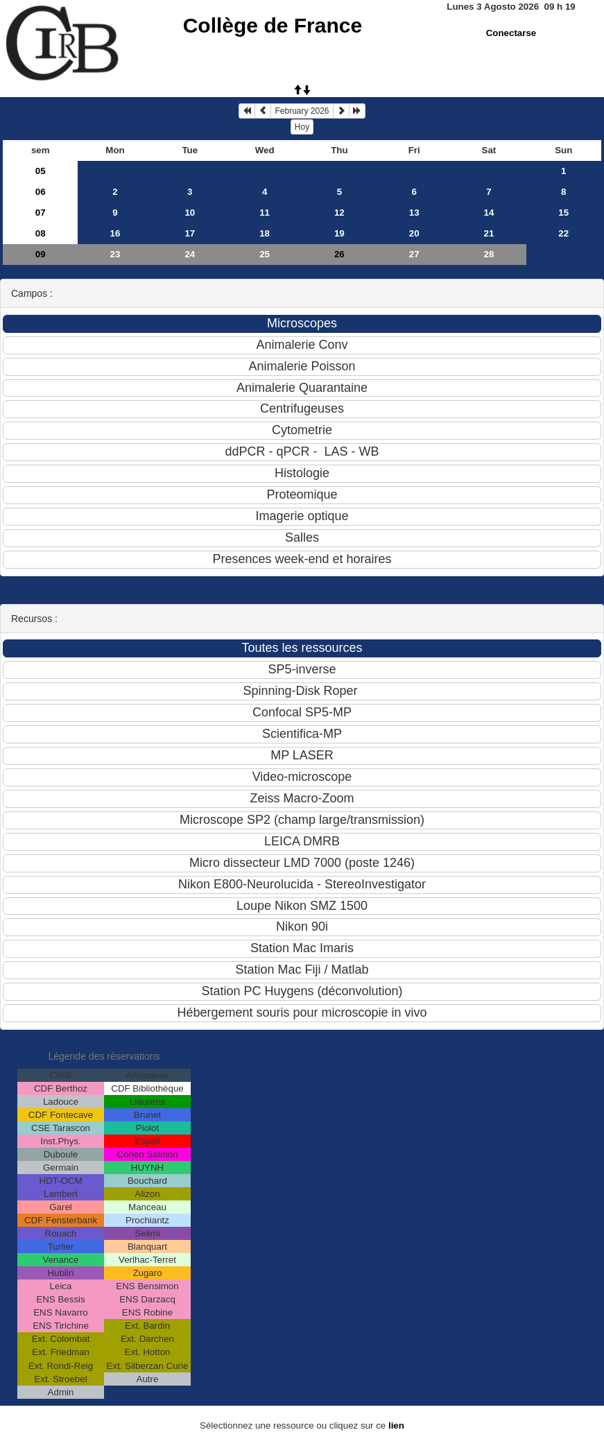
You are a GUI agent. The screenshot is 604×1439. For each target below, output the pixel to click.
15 (563, 212)
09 (40, 254)
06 (40, 192)
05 (40, 171)
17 (189, 233)
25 (264, 254)
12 (339, 212)
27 (414, 254)
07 (40, 212)
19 (339, 233)
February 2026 (302, 111)
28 (489, 254)
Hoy (302, 127)
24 (189, 254)
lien (396, 1425)
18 (264, 233)
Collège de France (272, 25)
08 (40, 233)
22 (563, 233)
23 (115, 254)
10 (189, 212)
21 (489, 233)
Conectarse (511, 33)
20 (414, 233)
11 (264, 212)
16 (115, 233)
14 (489, 212)
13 (414, 212)
